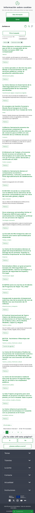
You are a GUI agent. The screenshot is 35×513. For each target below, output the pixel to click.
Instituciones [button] (9, 490)
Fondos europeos (6, 162)
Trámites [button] (8, 460)
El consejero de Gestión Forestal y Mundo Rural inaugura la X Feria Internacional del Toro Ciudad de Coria (17, 108)
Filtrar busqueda (14, 33)
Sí (9, 440)
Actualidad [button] (8, 482)
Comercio (4, 137)
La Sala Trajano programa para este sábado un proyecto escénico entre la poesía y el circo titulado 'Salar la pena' (17, 395)
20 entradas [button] (8, 425)
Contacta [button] (8, 475)
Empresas (4, 257)
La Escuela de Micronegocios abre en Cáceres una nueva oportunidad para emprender (16, 235)
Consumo (8, 199)
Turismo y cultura (6, 325)
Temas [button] (7, 453)
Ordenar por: (22, 36)
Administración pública (8, 76)
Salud (3, 199)
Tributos (4, 54)
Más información (18, 14)
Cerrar (17, 19)
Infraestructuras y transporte (9, 306)
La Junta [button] (7, 468)
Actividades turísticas (7, 415)
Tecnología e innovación (8, 220)
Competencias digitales (20, 93)
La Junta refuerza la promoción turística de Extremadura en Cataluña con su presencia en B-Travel (16, 410)
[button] (25, 26)
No (25, 440)
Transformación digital (8, 93)
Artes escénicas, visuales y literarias (11, 400)
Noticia (5, 62)
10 (18, 432)
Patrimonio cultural (17, 343)
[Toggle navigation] (12, 26)
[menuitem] (10, 500)
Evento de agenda (8, 346)
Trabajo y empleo (6, 240)
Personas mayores (7, 289)
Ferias (3, 112)
